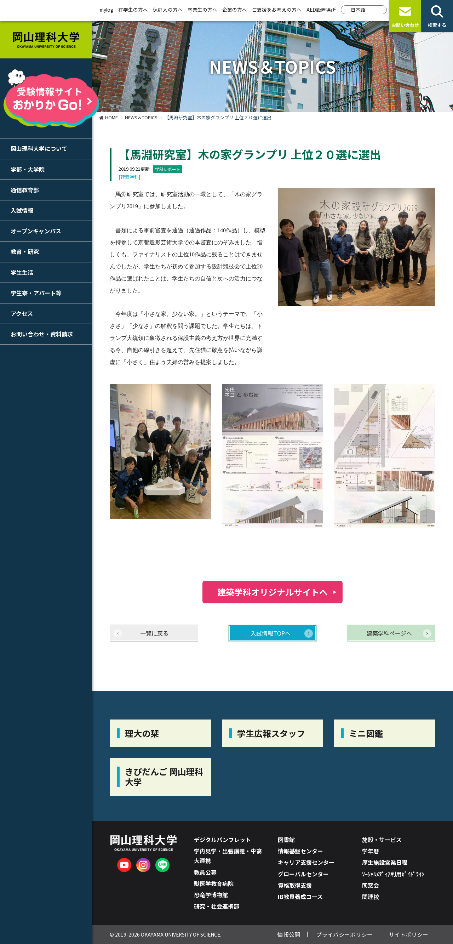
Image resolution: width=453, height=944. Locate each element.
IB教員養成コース (300, 896)
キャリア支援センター (306, 862)
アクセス (22, 313)
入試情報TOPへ (271, 633)
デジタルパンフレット (222, 839)
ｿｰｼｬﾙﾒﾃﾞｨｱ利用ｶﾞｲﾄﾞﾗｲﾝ (393, 874)
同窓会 (370, 885)
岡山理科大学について (39, 148)
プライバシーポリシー (344, 934)
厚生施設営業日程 (384, 862)
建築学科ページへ (389, 633)
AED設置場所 (321, 9)
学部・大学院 (28, 169)
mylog (106, 9)
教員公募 (205, 872)
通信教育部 (25, 190)
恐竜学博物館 (211, 895)
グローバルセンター (303, 874)
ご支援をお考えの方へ (277, 9)
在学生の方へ (133, 9)
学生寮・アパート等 (36, 293)
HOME (111, 117)
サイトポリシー (408, 934)
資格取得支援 (295, 885)
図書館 (286, 839)
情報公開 (288, 934)
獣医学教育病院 (214, 883)
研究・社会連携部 (216, 906)
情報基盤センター (300, 851)
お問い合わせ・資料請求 (42, 334)
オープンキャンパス (36, 231)
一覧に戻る (154, 633)
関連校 (370, 896)
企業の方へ (234, 9)
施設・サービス (382, 839)
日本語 (358, 9)
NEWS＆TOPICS (141, 117)
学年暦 (370, 851)
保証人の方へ (168, 9)
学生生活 (22, 272)
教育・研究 (25, 251)
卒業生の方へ (202, 9)
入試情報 (22, 210)
